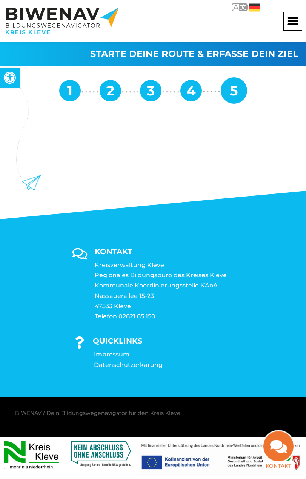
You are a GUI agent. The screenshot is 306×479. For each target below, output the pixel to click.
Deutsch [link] (254, 7)
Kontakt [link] (278, 459)
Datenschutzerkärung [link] (128, 364)
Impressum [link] (111, 354)
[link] (10, 78)
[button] (292, 21)
